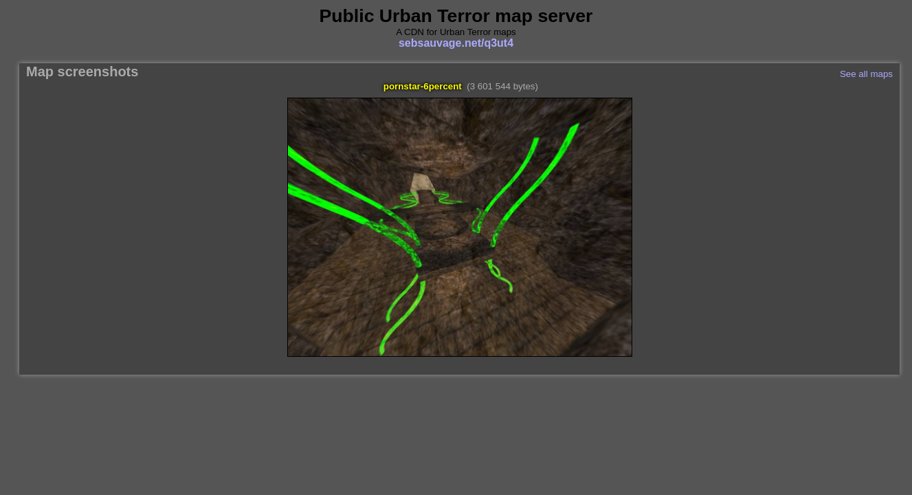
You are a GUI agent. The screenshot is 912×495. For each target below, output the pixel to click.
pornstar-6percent (422, 86)
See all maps (866, 74)
